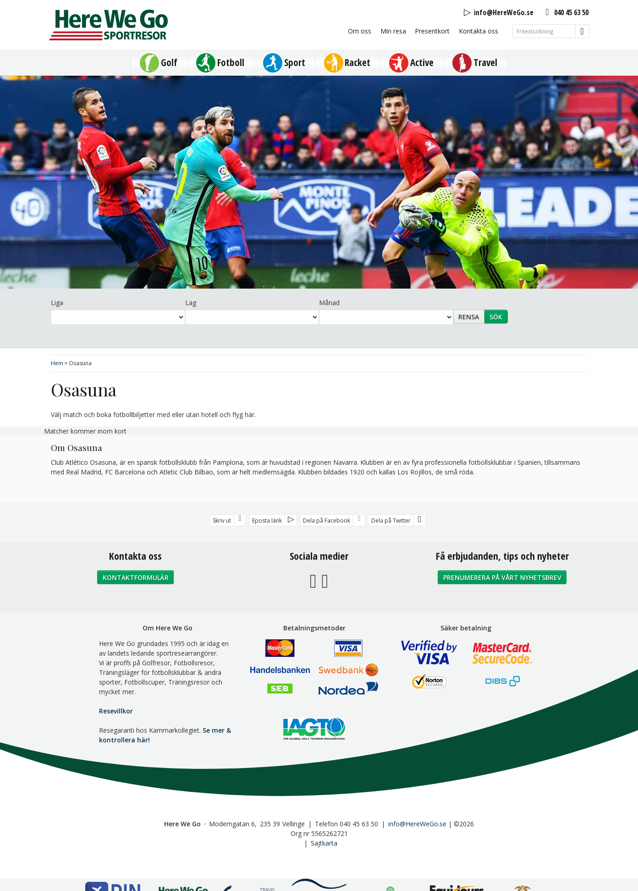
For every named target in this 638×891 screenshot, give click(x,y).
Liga (57, 302)
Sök (496, 316)
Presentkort (432, 31)
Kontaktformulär (136, 577)
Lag (190, 302)
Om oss (359, 31)
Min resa (393, 31)
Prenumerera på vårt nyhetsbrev (502, 577)
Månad (329, 302)
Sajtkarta (324, 843)
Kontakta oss (478, 31)
